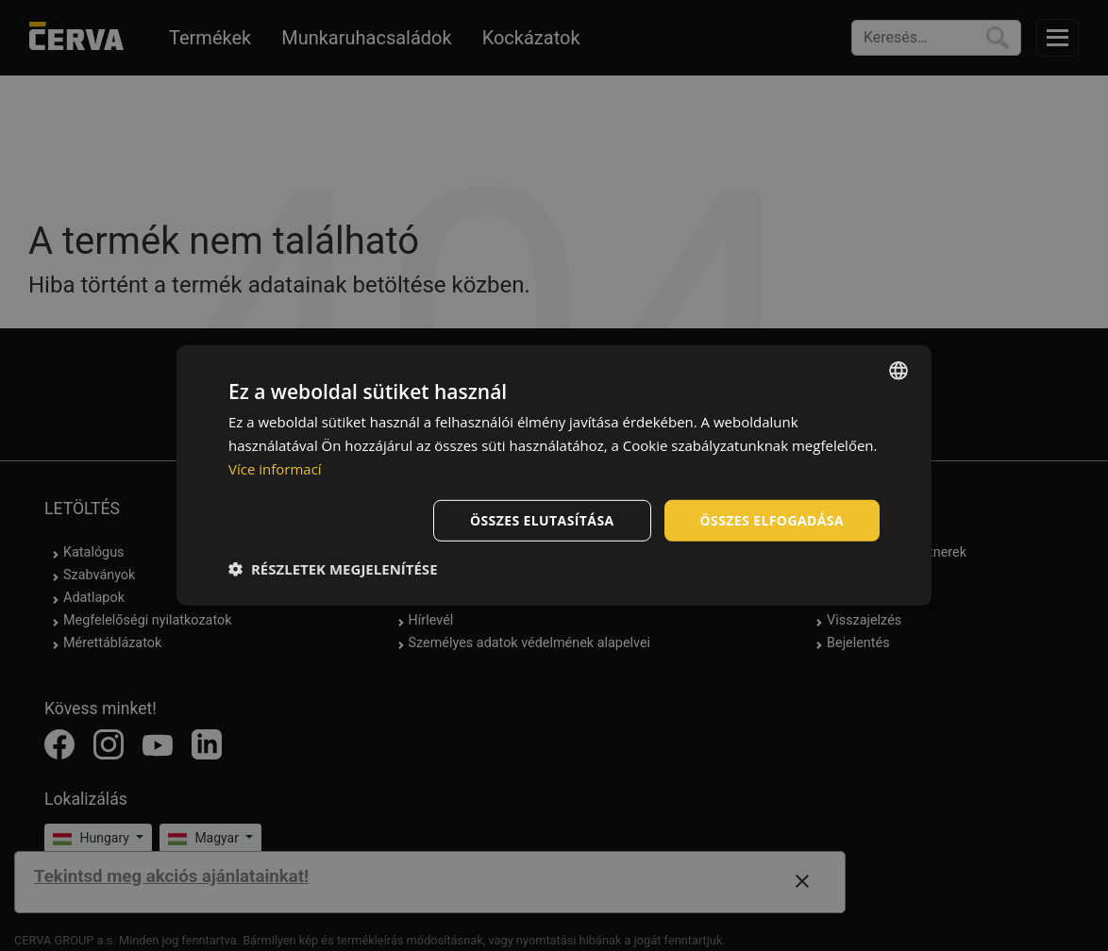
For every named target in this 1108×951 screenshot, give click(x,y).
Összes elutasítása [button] (542, 519)
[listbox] (898, 370)
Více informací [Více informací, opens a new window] (275, 468)
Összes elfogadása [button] (772, 519)
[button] (333, 568)
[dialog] (554, 475)
